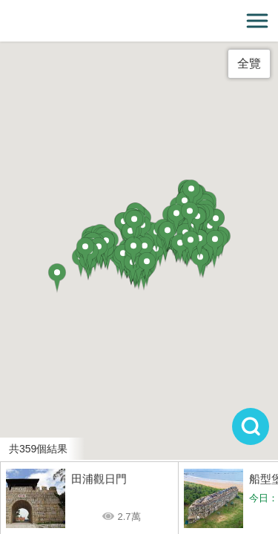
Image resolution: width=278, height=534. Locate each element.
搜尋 (250, 426)
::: (5, 8)
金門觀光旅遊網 (139, 21)
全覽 (249, 63)
